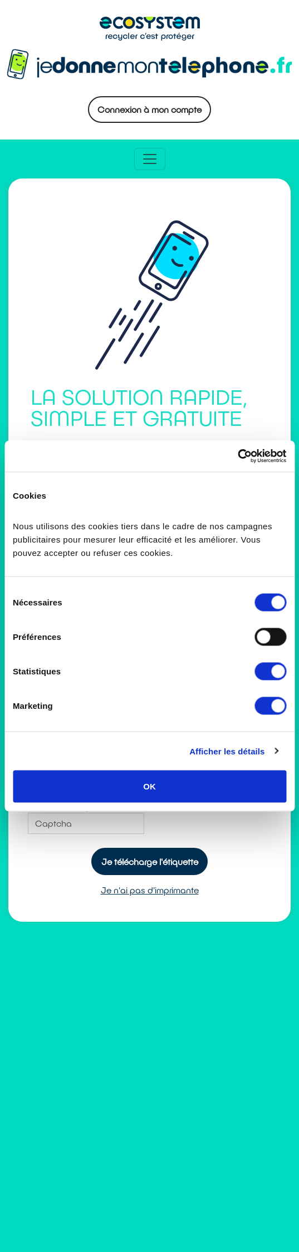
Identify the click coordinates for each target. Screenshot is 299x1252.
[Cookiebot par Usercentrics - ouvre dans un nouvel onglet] (237, 456)
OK (149, 786)
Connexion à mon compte (149, 109)
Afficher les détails (226, 751)
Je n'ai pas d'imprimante (150, 890)
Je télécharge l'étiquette (149, 861)
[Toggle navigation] (149, 159)
